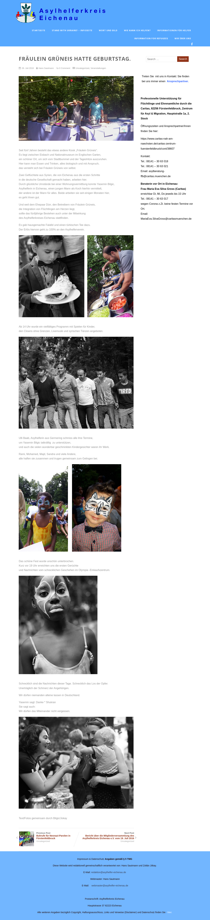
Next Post (105, 836)
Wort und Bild (108, 30)
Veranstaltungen (98, 68)
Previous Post (47, 836)
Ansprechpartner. (178, 81)
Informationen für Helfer (174, 30)
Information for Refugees (151, 38)
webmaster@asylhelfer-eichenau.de (110, 885)
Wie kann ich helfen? (137, 30)
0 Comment (64, 68)
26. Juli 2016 (28, 68)
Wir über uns (183, 38)
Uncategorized (82, 68)
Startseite (38, 30)
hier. (170, 912)
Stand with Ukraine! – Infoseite (72, 30)
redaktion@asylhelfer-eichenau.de (108, 872)
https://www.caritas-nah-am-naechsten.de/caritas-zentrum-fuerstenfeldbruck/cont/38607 (158, 143)
